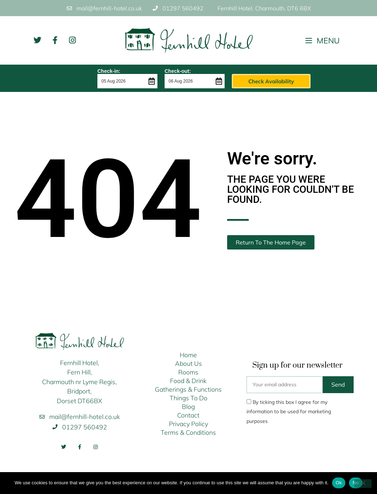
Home (188, 355)
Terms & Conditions (188, 432)
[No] (363, 483)
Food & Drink (188, 381)
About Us (188, 363)
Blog (188, 406)
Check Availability (256, 81)
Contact (188, 415)
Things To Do (188, 398)
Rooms (188, 372)
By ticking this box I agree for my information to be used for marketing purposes (289, 411)
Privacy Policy (188, 424)
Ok (339, 482)
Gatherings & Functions (188, 389)
